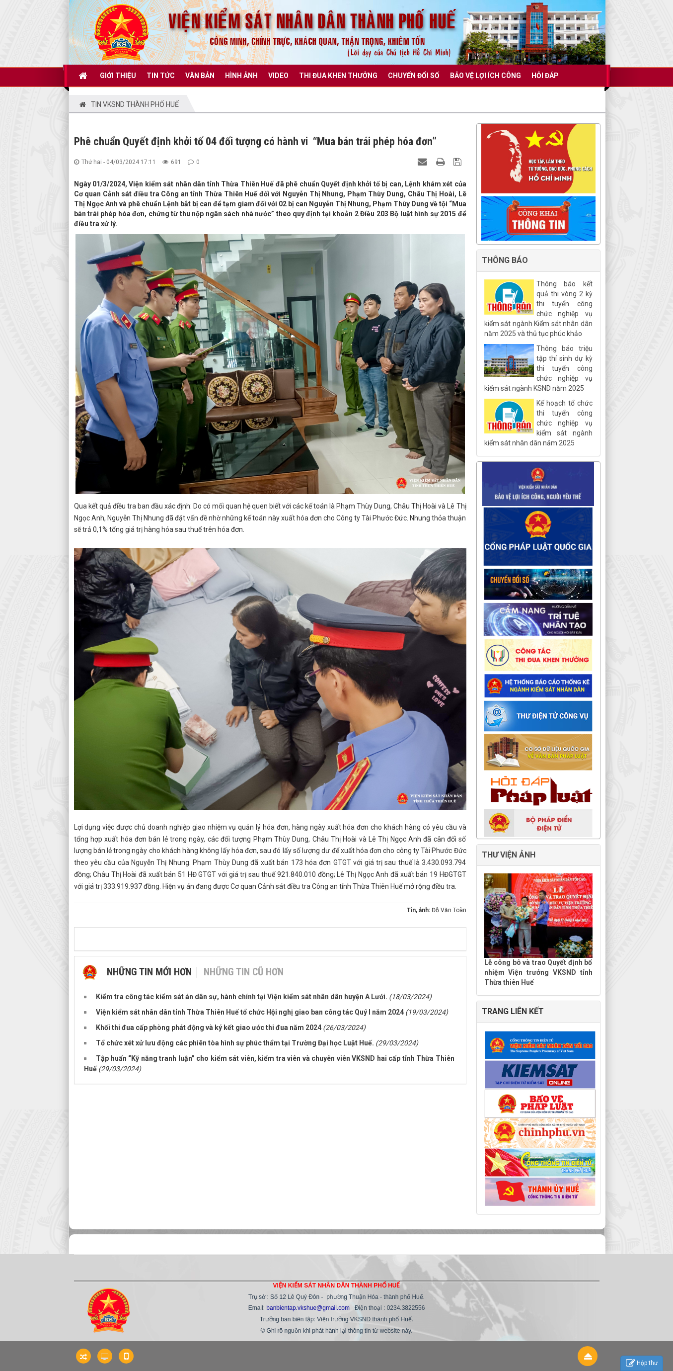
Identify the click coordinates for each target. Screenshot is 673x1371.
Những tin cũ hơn (244, 972)
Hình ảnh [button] (241, 76)
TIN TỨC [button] (161, 76)
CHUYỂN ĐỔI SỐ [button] (414, 76)
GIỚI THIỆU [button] (118, 76)
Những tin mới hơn (149, 972)
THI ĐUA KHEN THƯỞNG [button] (338, 76)
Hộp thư (642, 1363)
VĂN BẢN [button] (200, 76)
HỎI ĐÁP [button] (545, 76)
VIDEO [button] (278, 76)
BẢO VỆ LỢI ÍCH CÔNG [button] (485, 76)
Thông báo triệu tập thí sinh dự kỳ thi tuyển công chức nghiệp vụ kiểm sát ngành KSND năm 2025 (538, 368)
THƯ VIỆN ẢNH (508, 854)
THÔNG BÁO (505, 260)
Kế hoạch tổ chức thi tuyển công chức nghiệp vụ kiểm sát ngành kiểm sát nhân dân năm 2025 (538, 423)
